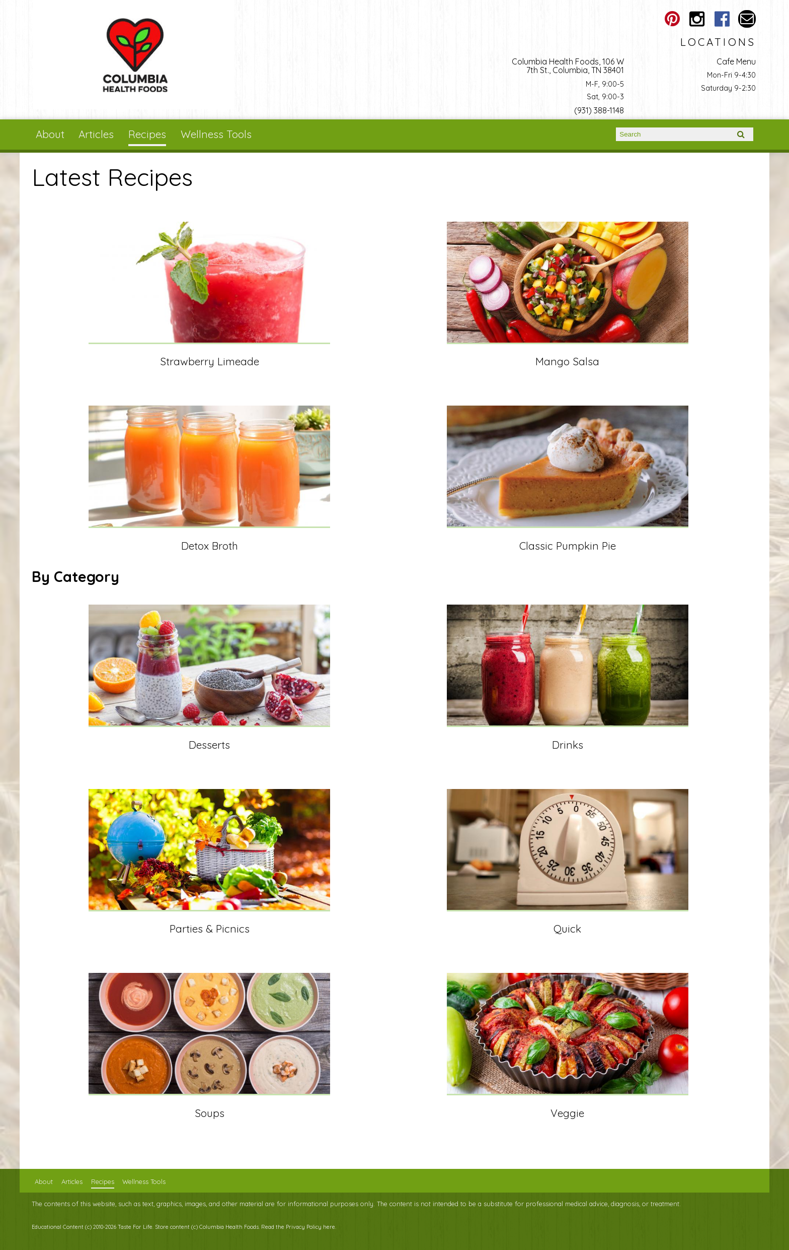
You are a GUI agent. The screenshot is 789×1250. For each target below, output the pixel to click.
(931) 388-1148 (599, 110)
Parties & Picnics (210, 928)
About (50, 134)
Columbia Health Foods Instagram (697, 19)
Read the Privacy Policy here (298, 1226)
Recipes (147, 134)
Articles (96, 134)
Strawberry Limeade (209, 361)
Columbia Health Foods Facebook (722, 19)
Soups (209, 1113)
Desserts (209, 744)
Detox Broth (209, 545)
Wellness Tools (216, 134)
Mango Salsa (567, 361)
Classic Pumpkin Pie (567, 545)
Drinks (567, 744)
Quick (567, 928)
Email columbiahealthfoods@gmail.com (747, 19)
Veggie (567, 1113)
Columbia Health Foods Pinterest (672, 19)
